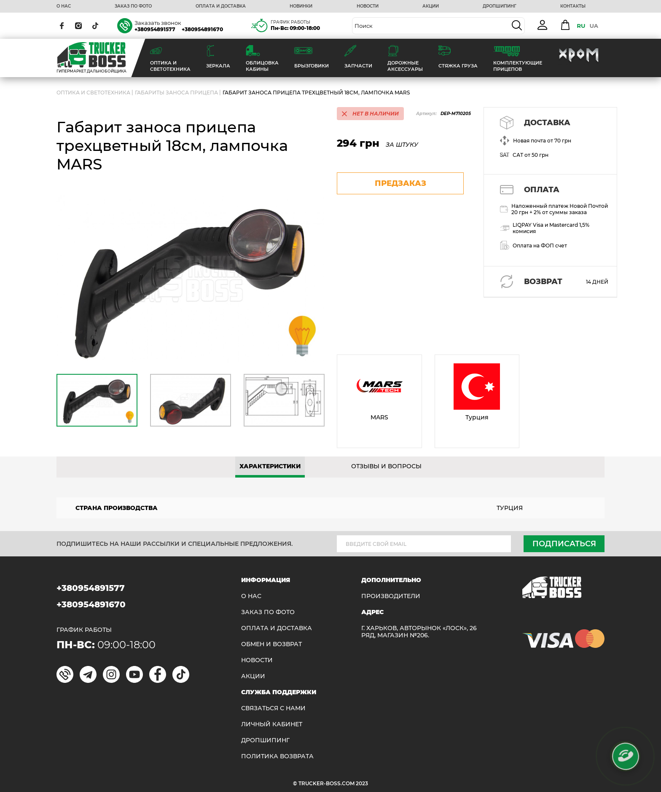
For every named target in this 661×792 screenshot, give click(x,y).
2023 (362, 783)
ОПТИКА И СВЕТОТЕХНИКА (93, 92)
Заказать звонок (157, 22)
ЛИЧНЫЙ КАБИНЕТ (271, 724)
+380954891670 (202, 29)
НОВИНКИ (301, 6)
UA (593, 25)
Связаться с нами (273, 708)
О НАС (63, 6)
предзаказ (400, 183)
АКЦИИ (430, 6)
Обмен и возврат (271, 644)
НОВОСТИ (368, 6)
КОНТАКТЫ (573, 6)
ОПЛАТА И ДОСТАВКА (221, 6)
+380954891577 (154, 29)
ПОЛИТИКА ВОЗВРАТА (277, 756)
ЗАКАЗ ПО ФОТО (133, 6)
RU (581, 25)
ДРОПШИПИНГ (499, 6)
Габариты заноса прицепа (176, 92)
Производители (390, 596)
